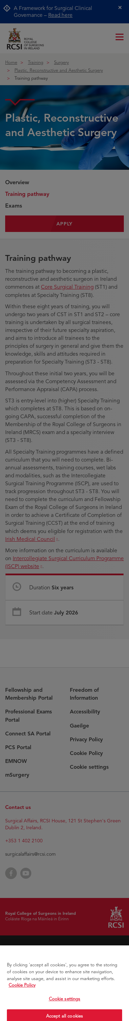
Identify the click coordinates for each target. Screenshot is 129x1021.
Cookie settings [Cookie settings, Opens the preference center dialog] (64, 1003)
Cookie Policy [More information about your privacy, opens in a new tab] (22, 989)
